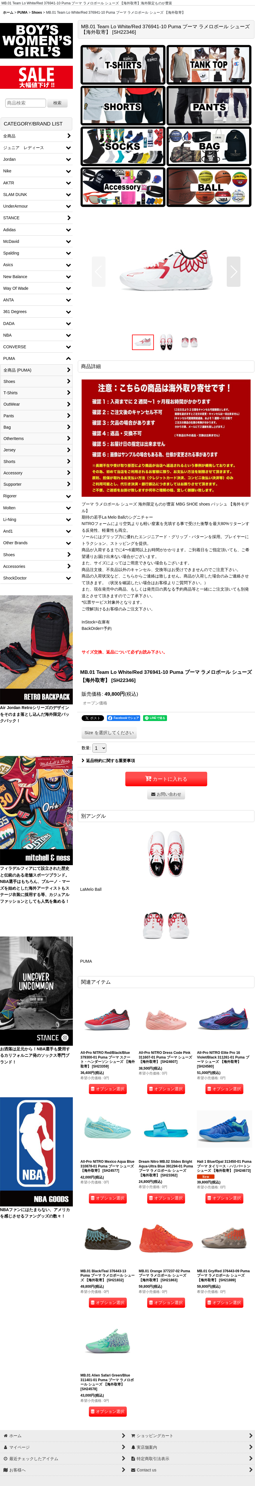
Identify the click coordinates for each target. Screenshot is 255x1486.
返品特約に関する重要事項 (108, 760)
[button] (98, 272)
